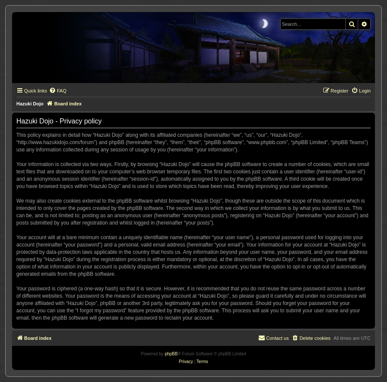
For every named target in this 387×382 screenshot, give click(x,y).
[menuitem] (57, 91)
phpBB (171, 353)
